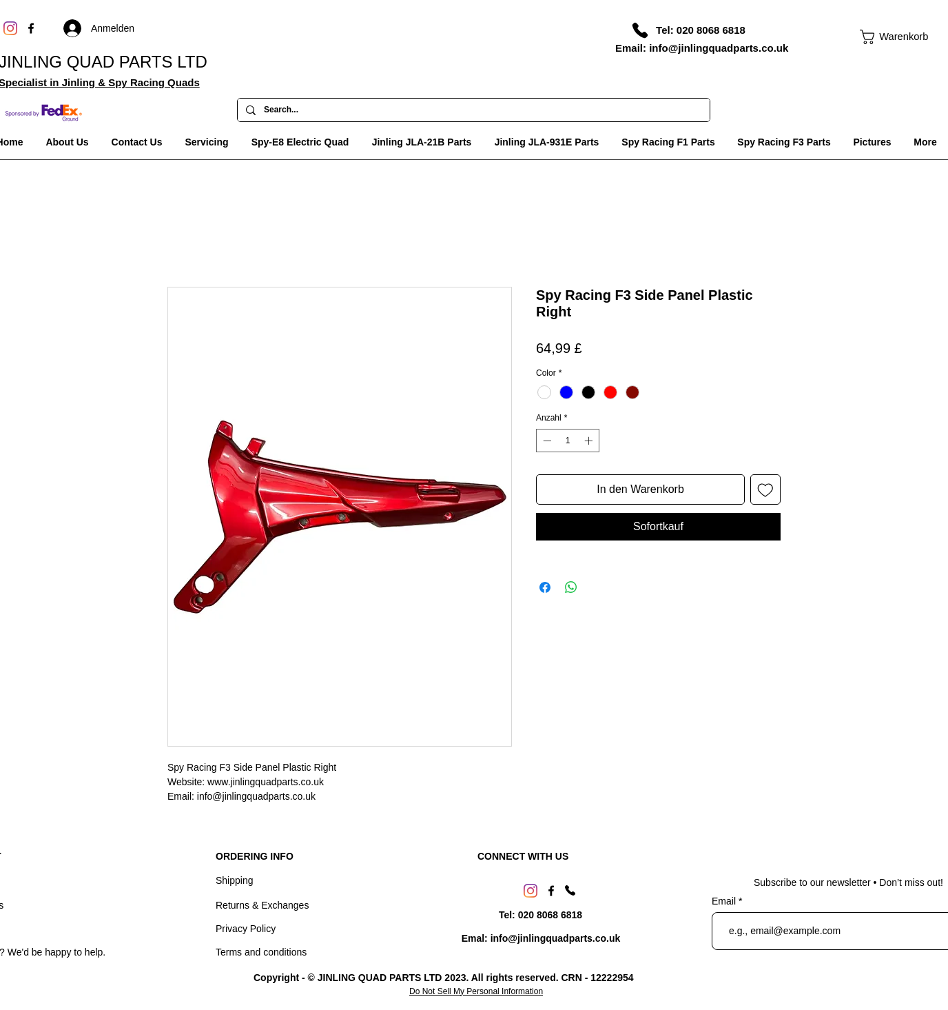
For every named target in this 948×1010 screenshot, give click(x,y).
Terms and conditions (261, 952)
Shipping (235, 880)
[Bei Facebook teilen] (545, 587)
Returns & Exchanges (262, 905)
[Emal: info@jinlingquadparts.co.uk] (540, 939)
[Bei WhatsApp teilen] (571, 587)
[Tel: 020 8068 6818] (700, 29)
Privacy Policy (246, 928)
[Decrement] (545, 441)
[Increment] (589, 441)
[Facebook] (31, 28)
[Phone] (640, 30)
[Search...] (472, 110)
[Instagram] (10, 28)
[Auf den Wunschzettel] (765, 489)
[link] (887, 37)
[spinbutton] (567, 441)
